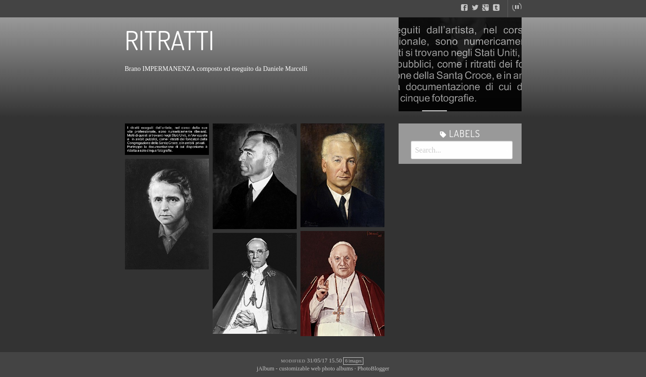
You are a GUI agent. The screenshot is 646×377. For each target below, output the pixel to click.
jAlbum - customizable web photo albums (305, 368)
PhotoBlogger (373, 368)
